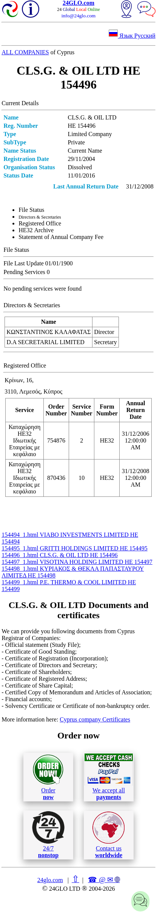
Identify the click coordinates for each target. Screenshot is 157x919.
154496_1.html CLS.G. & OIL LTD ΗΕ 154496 (60, 555)
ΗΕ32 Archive (36, 230)
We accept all (109, 777)
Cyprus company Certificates (95, 719)
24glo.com (50, 880)
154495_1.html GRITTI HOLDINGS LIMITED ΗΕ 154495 (75, 548)
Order (48, 777)
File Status (31, 210)
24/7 (48, 834)
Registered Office (39, 223)
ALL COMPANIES (25, 52)
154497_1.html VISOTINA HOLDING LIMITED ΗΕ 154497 (77, 562)
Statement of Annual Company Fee (60, 237)
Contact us (108, 835)
